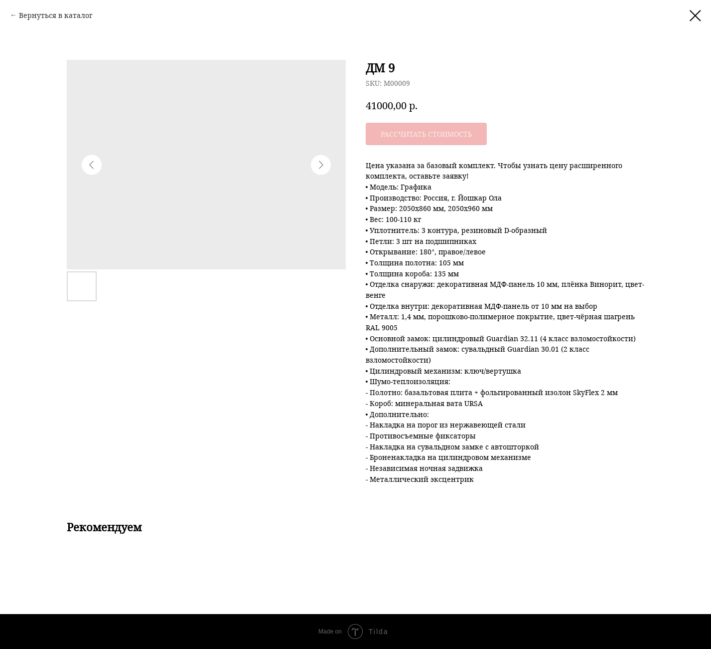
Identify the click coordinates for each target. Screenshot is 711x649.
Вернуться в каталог (55, 15)
